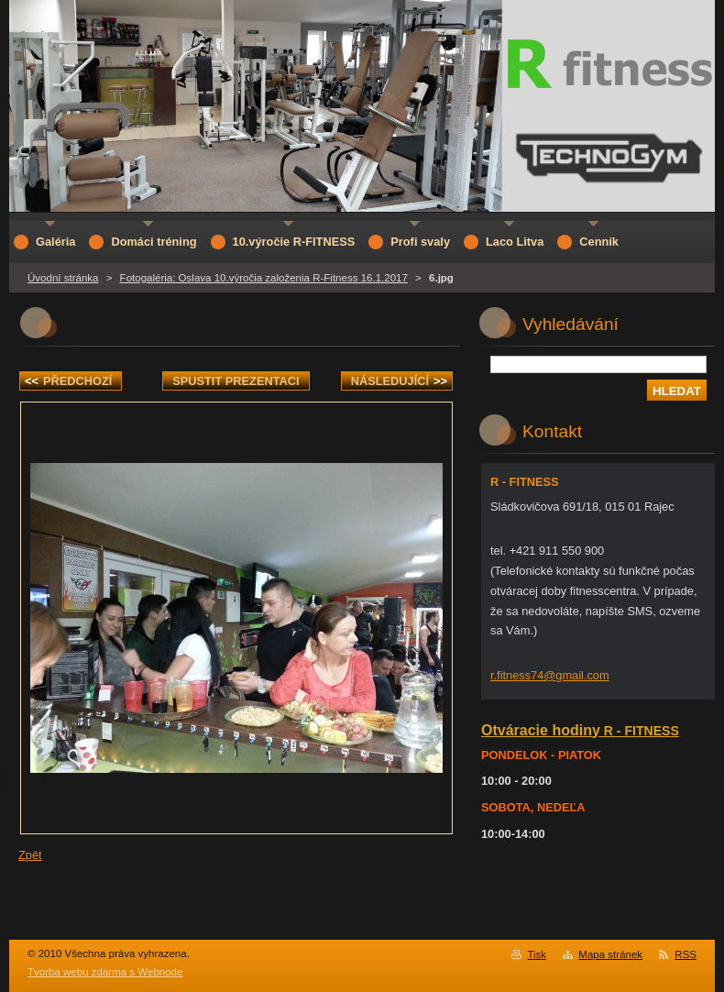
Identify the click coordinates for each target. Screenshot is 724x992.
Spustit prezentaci (235, 381)
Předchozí (68, 381)
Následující (399, 381)
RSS (686, 954)
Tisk (536, 954)
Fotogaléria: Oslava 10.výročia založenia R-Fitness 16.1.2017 (264, 277)
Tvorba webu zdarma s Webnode (104, 971)
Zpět (30, 855)
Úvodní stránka (62, 277)
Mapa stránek (610, 954)
